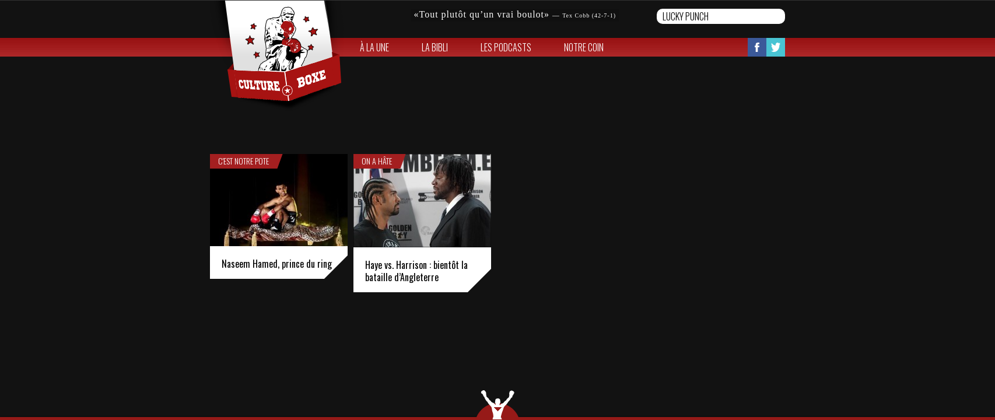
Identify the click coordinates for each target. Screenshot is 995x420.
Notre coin (584, 47)
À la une (374, 47)
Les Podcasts (506, 47)
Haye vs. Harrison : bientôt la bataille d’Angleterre (416, 271)
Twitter (775, 47)
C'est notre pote (243, 161)
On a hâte (377, 161)
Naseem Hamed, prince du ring (277, 264)
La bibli (435, 47)
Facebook (757, 47)
